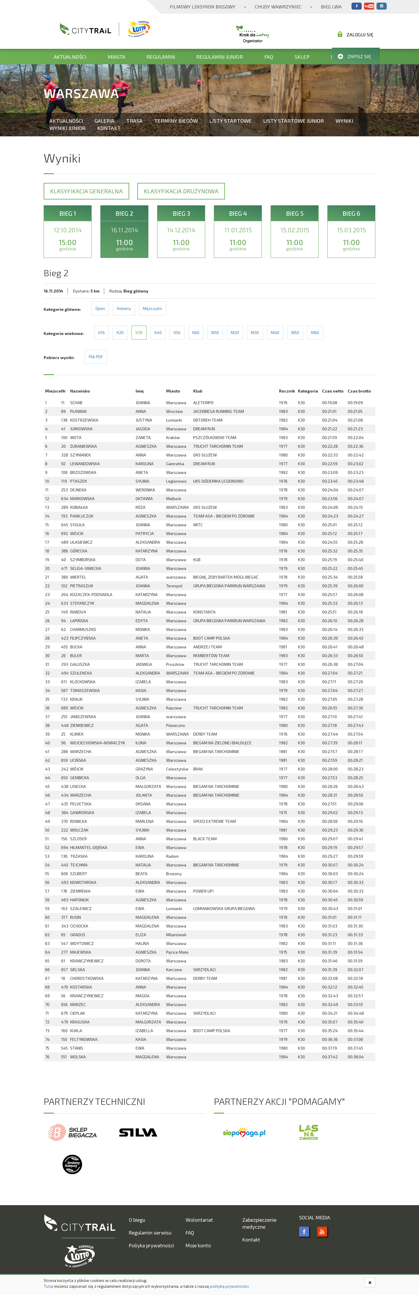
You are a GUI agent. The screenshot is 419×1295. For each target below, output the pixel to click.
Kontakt (109, 128)
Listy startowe (231, 120)
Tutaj (48, 1286)
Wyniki (344, 120)
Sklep (302, 56)
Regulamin (160, 56)
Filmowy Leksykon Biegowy (202, 6)
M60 (315, 332)
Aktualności (70, 56)
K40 (158, 332)
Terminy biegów (176, 120)
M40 (275, 332)
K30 (139, 332)
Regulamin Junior (219, 56)
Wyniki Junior (67, 128)
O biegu (137, 1220)
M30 (255, 332)
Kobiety (124, 308)
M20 (235, 332)
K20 (120, 332)
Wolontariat (199, 1220)
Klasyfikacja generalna (86, 191)
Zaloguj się (355, 34)
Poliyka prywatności (151, 1245)
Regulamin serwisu (150, 1232)
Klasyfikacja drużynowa (181, 191)
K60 (195, 332)
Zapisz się (354, 56)
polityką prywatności (229, 1286)
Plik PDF (96, 356)
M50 (295, 332)
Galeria (105, 120)
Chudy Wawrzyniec (278, 6)
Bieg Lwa (331, 6)
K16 (101, 332)
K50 (177, 332)
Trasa (134, 120)
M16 (215, 332)
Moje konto (198, 1245)
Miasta (116, 56)
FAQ (268, 56)
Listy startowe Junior (293, 120)
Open (100, 308)
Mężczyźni (152, 308)
